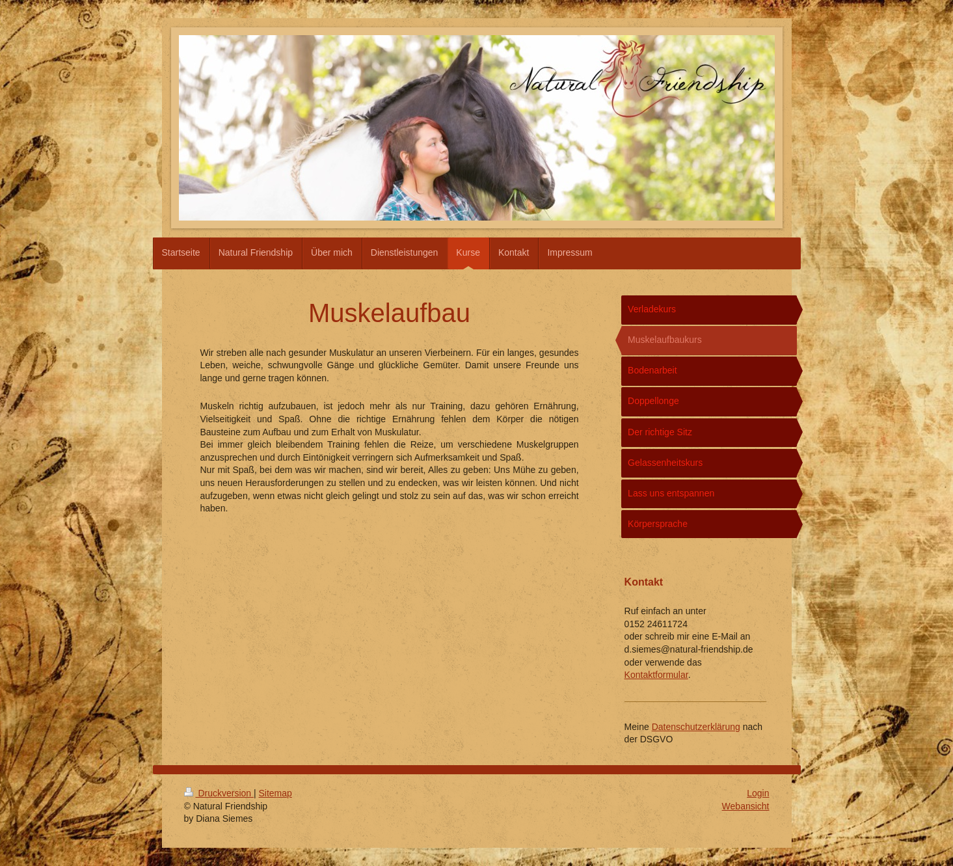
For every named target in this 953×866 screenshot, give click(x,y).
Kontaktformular (656, 675)
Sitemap (275, 793)
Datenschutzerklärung (696, 727)
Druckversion (219, 793)
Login (758, 793)
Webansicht (746, 806)
